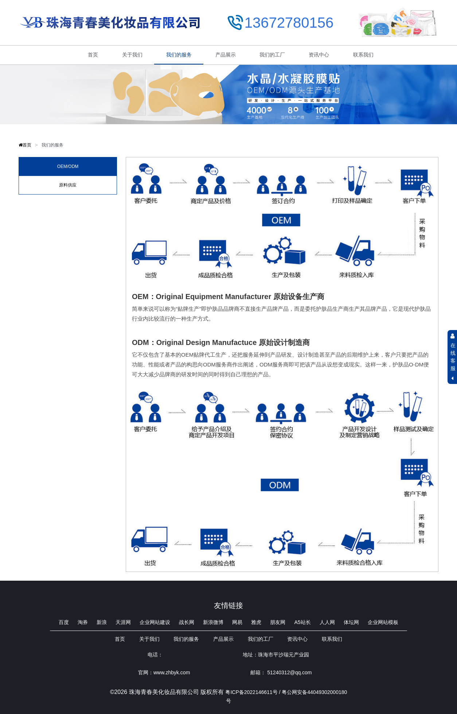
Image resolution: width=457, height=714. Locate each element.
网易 (237, 622)
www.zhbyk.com (171, 672)
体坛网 (351, 622)
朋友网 (277, 622)
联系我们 (363, 55)
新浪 (102, 622)
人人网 (327, 622)
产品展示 (225, 55)
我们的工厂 (272, 55)
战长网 (186, 622)
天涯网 (123, 622)
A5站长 (302, 622)
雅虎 (256, 622)
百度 (64, 622)
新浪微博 (213, 622)
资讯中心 (319, 55)
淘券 (83, 622)
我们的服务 (179, 55)
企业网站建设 (155, 622)
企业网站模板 (383, 622)
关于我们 (132, 55)
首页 (93, 55)
